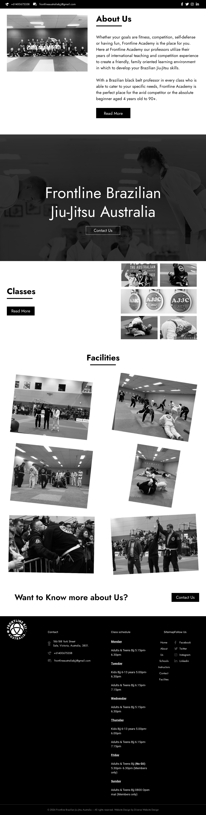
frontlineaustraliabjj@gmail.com (57, 4)
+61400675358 (20, 4)
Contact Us (103, 230)
